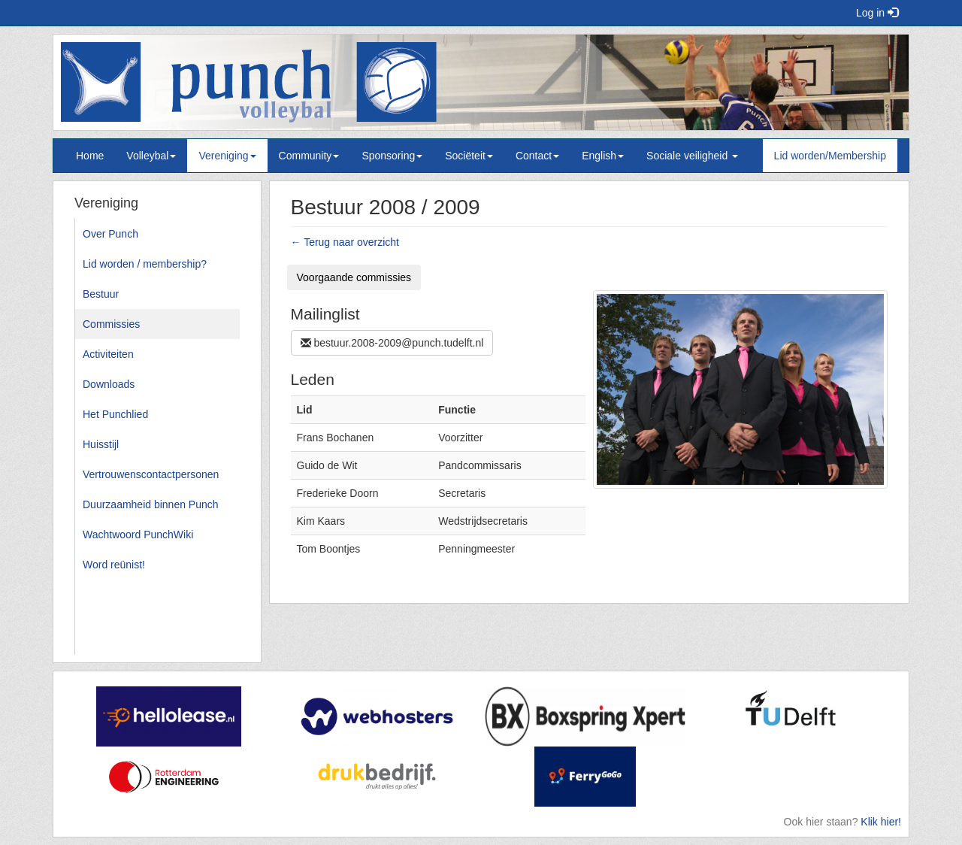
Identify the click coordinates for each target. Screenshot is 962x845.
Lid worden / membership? (145, 264)
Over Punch (110, 234)
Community (309, 156)
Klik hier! (881, 822)
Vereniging (227, 156)
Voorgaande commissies (354, 277)
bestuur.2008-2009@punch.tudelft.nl (392, 343)
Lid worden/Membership (830, 156)
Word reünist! (114, 565)
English (603, 156)
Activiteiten (108, 354)
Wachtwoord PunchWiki (138, 535)
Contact (537, 156)
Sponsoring (392, 156)
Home (90, 156)
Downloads (109, 384)
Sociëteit (469, 156)
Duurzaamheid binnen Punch (151, 504)
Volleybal (151, 156)
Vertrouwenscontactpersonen (151, 474)
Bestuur (101, 294)
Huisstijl (101, 444)
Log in (877, 13)
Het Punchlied (115, 414)
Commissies (111, 324)
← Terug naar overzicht (345, 242)
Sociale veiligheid (692, 156)
